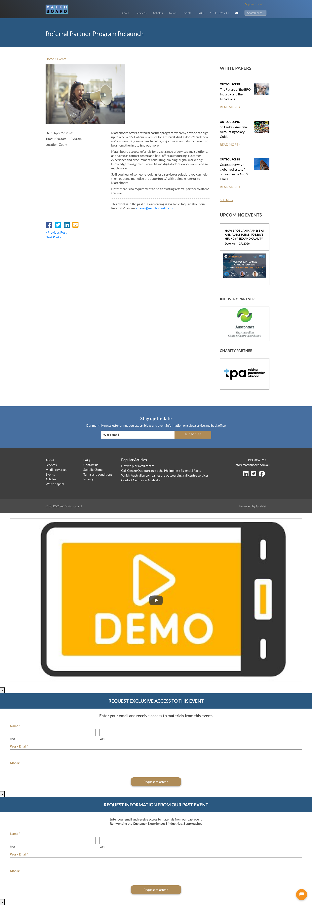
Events (187, 13)
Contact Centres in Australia (140, 480)
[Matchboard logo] (57, 9)
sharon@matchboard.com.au (155, 208)
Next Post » (53, 237)
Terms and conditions (97, 474)
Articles (158, 13)
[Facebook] (262, 475)
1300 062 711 (219, 13)
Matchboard (73, 506)
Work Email (19, 746)
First (12, 738)
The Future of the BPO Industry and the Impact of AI (235, 94)
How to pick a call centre (137, 466)
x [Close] (2, 690)
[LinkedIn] (246, 475)
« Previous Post (56, 232)
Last (101, 738)
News (172, 13)
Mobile (15, 763)
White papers (55, 484)
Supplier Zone (254, 4)
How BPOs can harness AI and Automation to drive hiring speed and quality (244, 234)
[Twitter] (254, 475)
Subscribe (193, 434)
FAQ (201, 13)
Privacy (88, 479)
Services (141, 13)
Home (50, 59)
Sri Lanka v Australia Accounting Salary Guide (234, 131)
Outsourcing (230, 84)
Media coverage (56, 469)
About (125, 13)
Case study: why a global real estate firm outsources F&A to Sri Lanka (235, 172)
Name (15, 726)
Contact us (90, 465)
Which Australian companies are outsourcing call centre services (165, 475)
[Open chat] (301, 894)
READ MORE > (230, 107)
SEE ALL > (226, 200)
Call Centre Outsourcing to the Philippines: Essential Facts (161, 470)
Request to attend (156, 782)
